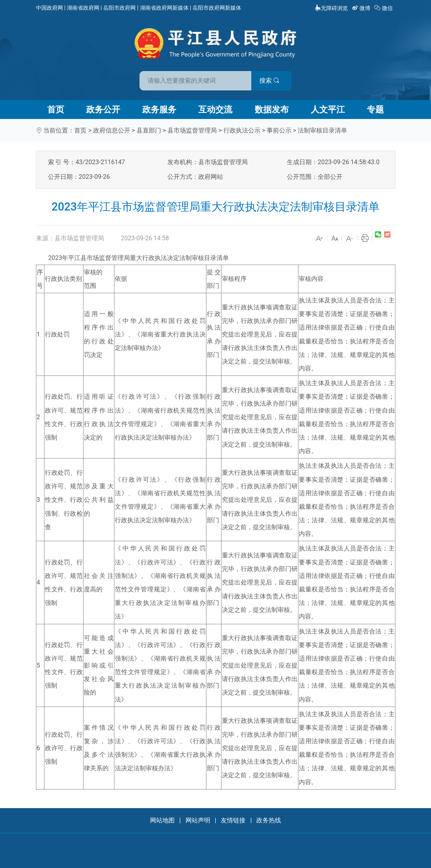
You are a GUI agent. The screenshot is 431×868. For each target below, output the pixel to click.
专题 (375, 109)
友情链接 (233, 820)
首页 (55, 109)
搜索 (271, 80)
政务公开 (103, 109)
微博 (361, 8)
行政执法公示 (242, 130)
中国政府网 (49, 8)
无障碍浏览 (331, 8)
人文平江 (328, 109)
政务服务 (159, 109)
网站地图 (162, 820)
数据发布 (272, 109)
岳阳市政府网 (119, 8)
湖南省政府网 (83, 8)
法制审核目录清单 (322, 130)
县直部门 (148, 130)
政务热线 (268, 820)
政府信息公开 (111, 130)
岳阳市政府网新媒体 (217, 8)
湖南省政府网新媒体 (164, 8)
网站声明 (198, 820)
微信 (384, 8)
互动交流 (215, 109)
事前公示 (279, 130)
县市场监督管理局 (192, 130)
